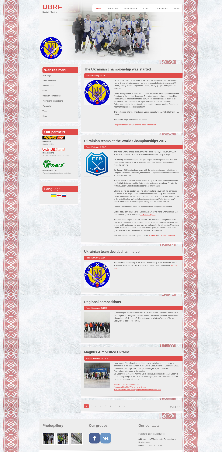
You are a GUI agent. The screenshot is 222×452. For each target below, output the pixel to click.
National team (47, 86)
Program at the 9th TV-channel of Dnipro (130, 387)
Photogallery (47, 106)
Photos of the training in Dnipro (126, 384)
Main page (46, 76)
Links (44, 116)
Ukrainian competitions (51, 96)
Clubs (44, 91)
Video (44, 111)
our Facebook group (148, 215)
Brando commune (168, 235)
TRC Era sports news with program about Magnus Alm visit (137, 390)
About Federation (49, 81)
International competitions (52, 101)
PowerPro (153, 235)
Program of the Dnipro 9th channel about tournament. (135, 125)
